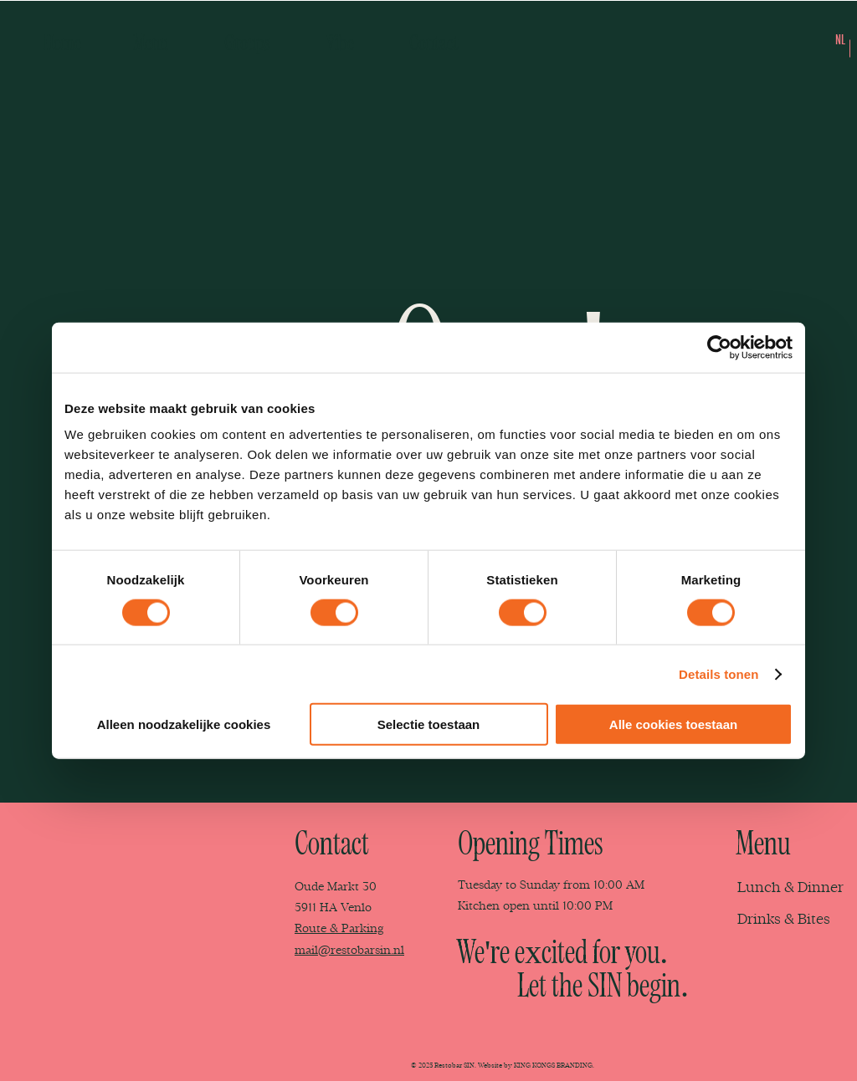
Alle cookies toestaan (673, 724)
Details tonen (718, 673)
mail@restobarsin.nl (349, 950)
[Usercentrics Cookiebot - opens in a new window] (719, 346)
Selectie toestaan (428, 724)
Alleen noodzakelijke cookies (184, 724)
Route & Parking (339, 928)
